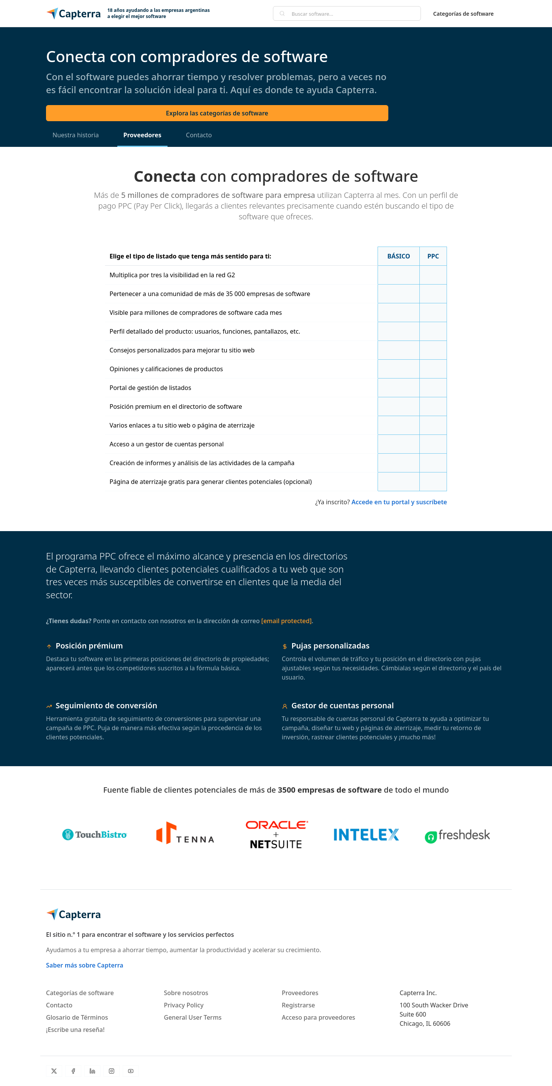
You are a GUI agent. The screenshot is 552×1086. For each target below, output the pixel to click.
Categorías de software (463, 13)
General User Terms (193, 1017)
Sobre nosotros (186, 993)
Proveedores (142, 135)
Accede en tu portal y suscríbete (399, 502)
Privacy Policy (184, 1005)
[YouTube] (131, 1071)
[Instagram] (112, 1071)
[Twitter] (54, 1071)
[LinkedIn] (92, 1071)
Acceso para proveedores (318, 1017)
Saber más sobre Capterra (84, 965)
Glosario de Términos (77, 1017)
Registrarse (298, 1005)
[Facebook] (73, 1071)
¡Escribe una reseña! (75, 1029)
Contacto (199, 135)
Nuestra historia (76, 135)
